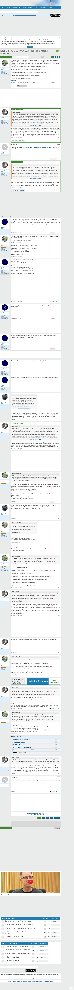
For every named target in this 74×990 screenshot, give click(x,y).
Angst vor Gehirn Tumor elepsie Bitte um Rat (20, 928)
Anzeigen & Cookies (32, 981)
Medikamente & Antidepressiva (30, 967)
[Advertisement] (35, 460)
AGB (37, 981)
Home (3, 7)
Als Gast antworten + (6, 56)
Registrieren (49, 9)
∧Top (71, 988)
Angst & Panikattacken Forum (16, 967)
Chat (36, 7)
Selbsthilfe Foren (16, 7)
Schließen (29, 46)
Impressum (19, 981)
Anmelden (57, 9)
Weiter (57, 817)
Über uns (14, 981)
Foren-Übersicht (4, 967)
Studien (50, 7)
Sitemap (51, 981)
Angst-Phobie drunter (12, 960)
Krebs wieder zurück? (12, 957)
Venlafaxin (13, 80)
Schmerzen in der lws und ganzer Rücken (19, 924)
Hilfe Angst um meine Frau (14, 936)
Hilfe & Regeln (43, 7)
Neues (8, 7)
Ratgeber (30, 7)
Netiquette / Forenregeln (44, 981)
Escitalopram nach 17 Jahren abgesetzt (18, 921)
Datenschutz (24, 981)
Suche (24, 7)
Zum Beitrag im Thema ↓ (18, 140)
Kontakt (9, 981)
